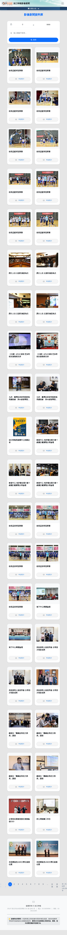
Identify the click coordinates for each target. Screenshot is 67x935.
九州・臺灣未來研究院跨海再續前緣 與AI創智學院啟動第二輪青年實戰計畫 (19, 399)
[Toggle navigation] (62, 3)
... (47, 884)
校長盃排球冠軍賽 (16, 526)
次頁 (52, 885)
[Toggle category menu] (33, 8)
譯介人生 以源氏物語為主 (18, 273)
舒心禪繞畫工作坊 (43, 819)
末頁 (57, 885)
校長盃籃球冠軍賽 (16, 71)
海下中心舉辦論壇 (43, 607)
